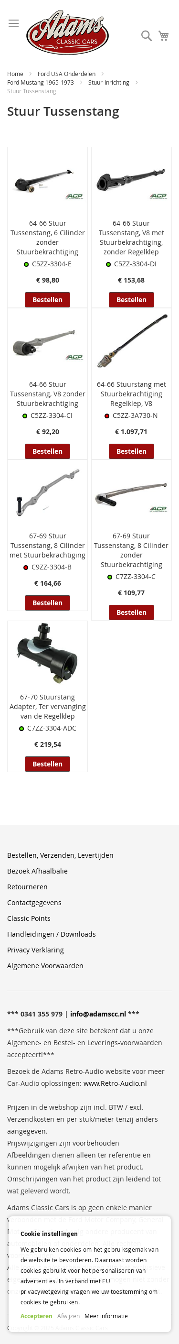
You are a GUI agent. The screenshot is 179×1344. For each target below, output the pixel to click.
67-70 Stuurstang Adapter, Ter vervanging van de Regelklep (48, 706)
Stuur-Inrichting (109, 82)
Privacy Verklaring (35, 949)
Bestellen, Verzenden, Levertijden (60, 855)
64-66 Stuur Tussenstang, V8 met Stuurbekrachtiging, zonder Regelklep (131, 237)
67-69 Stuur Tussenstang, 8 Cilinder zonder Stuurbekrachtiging (131, 550)
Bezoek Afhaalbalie (37, 870)
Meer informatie (106, 1316)
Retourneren (27, 886)
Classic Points (29, 918)
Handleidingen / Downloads (51, 934)
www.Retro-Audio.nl (115, 1083)
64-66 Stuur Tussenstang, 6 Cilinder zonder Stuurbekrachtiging (48, 237)
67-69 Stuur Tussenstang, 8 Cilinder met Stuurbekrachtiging (47, 545)
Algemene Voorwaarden (45, 965)
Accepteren (37, 1316)
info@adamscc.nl (98, 1013)
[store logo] (67, 32)
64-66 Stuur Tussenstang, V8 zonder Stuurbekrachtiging (47, 394)
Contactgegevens (34, 902)
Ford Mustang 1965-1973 (41, 82)
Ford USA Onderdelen (67, 73)
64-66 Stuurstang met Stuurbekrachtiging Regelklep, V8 (131, 394)
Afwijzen (68, 1316)
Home (16, 73)
